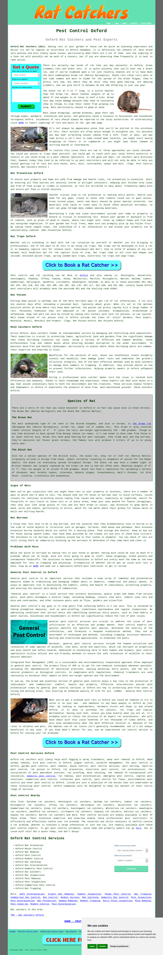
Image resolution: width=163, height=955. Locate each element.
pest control (92, 681)
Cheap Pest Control (118, 894)
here (138, 828)
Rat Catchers (71, 931)
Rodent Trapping (90, 901)
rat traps (90, 246)
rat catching (44, 275)
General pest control (25, 594)
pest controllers (21, 288)
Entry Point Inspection (117, 901)
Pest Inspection (141, 897)
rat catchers (124, 157)
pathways (127, 527)
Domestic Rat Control (114, 897)
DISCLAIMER (146, 23)
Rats (141, 50)
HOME (109, 23)
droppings (55, 141)
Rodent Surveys (70, 897)
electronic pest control (102, 769)
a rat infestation (90, 227)
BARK (35, 566)
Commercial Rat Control (25, 897)
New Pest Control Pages (28, 931)
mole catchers (39, 333)
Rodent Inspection (89, 894)
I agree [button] (92, 946)
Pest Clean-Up (19, 904)
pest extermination (88, 776)
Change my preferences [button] (119, 946)
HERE (21, 123)
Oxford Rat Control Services (37, 838)
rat (92, 65)
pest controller (94, 566)
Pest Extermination (23, 901)
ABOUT (124, 23)
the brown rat (142, 423)
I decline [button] (102, 946)
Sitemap (12, 931)
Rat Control (50, 897)
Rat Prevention (46, 901)
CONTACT (134, 23)
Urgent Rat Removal (61, 894)
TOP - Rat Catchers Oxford (27, 915)
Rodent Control (40, 904)
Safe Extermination (31, 894)
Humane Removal (68, 901)
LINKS (116, 23)
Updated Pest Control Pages (51, 931)
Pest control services (94, 815)
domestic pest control (41, 776)
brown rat (62, 94)
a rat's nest (73, 138)
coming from (100, 135)
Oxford (84, 275)
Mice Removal (143, 901)
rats (56, 131)
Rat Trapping (142, 894)
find (20, 801)
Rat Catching (90, 897)
